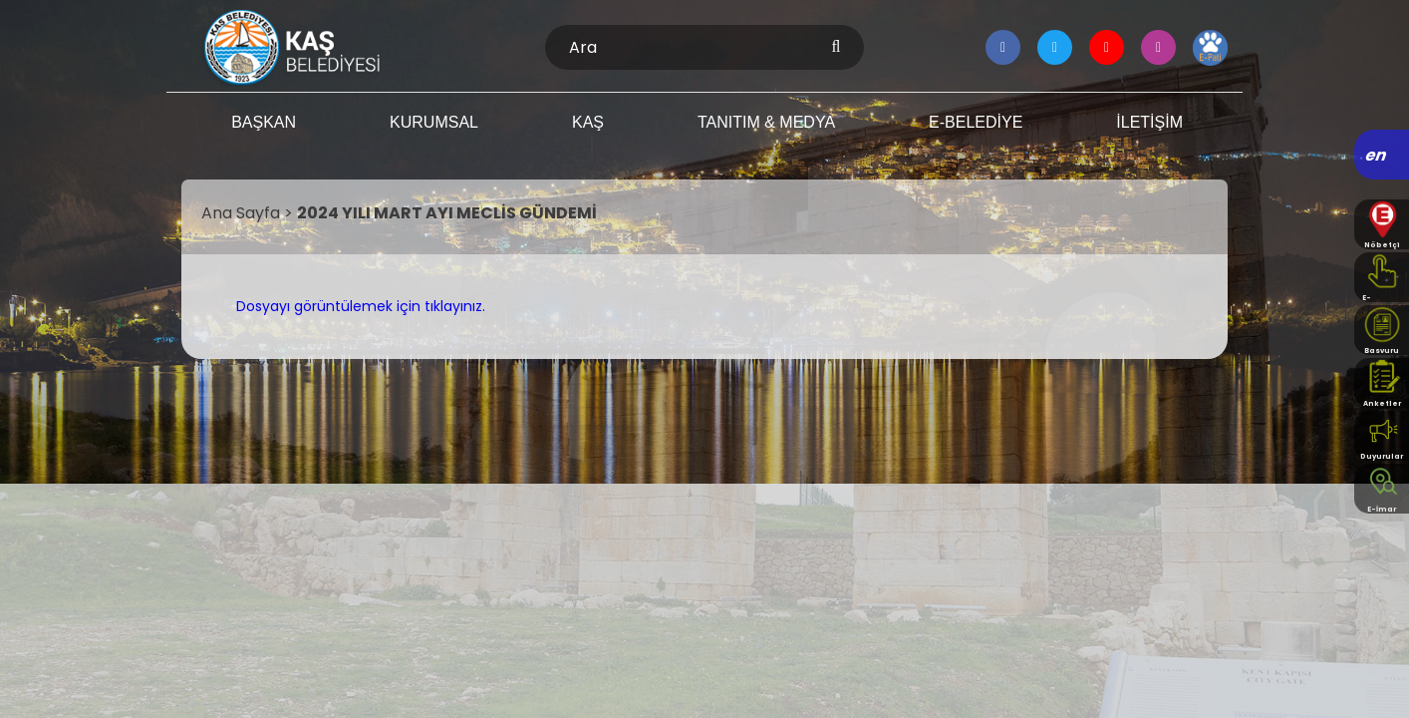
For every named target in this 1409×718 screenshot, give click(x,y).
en (1376, 155)
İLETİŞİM (1149, 122)
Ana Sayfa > (249, 212)
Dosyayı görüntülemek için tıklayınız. (360, 306)
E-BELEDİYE (975, 122)
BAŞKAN (263, 122)
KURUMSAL (434, 122)
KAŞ (588, 122)
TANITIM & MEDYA (766, 122)
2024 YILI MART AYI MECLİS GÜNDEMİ (447, 212)
